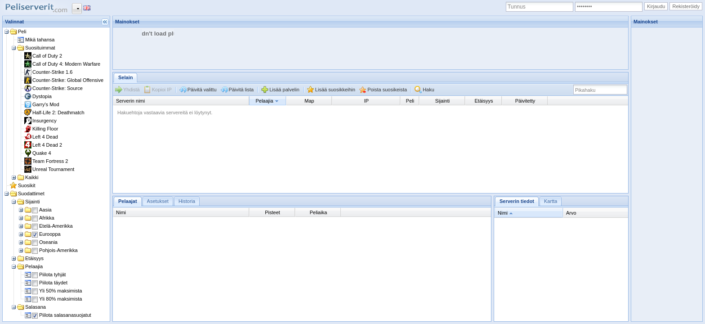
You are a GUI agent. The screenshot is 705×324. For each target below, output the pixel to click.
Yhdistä (131, 89)
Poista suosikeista (387, 89)
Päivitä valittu (202, 89)
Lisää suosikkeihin (335, 89)
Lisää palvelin (284, 89)
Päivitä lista (241, 89)
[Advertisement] (276, 47)
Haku (428, 89)
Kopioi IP (162, 89)
